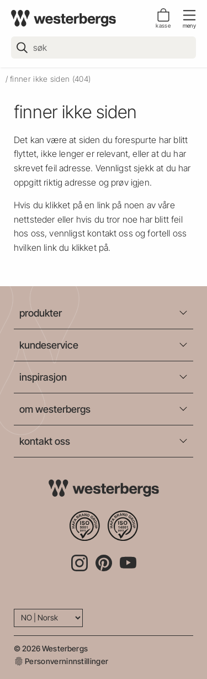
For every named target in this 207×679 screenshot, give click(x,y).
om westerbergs (55, 409)
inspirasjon (43, 377)
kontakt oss (44, 441)
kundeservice (48, 345)
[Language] (48, 618)
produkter (40, 313)
